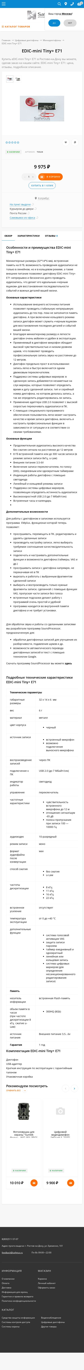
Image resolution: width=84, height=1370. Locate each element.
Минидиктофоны (52, 40)
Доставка (6, 1287)
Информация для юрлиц (15, 1292)
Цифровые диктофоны (26, 40)
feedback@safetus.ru (12, 1252)
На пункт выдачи (20, 204)
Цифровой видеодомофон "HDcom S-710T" (60, 1134)
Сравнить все (16, 1090)
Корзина (42, 1278)
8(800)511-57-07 (10, 1239)
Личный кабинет (47, 1283)
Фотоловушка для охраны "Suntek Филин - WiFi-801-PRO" (23, 1134)
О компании (8, 1278)
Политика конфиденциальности (19, 1300)
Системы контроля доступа (16, 1322)
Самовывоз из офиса (22, 217)
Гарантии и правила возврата (17, 1296)
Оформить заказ (46, 1287)
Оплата (5, 1283)
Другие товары (49, 1326)
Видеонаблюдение (51, 1317)
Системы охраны (10, 1326)
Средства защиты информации (18, 1317)
